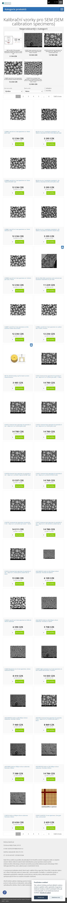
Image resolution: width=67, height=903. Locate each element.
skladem (48, 88)
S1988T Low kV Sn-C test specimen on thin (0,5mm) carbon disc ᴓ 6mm (17, 327)
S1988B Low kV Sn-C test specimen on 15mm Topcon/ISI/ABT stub (17, 181)
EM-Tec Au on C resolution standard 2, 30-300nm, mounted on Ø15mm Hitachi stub (48, 230)
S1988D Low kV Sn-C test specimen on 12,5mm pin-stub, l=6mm (18, 278)
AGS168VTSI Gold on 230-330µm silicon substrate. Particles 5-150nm (47, 620)
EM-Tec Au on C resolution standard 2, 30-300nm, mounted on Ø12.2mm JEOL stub (48, 181)
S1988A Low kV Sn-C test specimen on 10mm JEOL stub (17, 132)
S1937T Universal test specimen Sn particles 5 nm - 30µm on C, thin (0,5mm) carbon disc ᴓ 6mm (49, 524)
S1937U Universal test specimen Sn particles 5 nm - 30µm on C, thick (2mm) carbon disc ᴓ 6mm (18, 572)
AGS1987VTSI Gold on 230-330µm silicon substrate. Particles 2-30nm (47, 767)
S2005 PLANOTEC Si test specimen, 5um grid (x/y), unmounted (48, 816)
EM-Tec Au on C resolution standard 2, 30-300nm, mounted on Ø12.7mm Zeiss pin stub (48, 132)
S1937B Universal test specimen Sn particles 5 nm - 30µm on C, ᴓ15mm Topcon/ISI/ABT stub (18, 474)
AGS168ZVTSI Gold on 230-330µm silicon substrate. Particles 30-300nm (47, 571)
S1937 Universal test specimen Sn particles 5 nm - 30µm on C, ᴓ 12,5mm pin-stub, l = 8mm (48, 376)
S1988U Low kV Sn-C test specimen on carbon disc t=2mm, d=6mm (49, 327)
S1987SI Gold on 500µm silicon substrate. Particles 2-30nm (16, 816)
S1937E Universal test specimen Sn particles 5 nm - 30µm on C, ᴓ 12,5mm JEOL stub (18, 425)
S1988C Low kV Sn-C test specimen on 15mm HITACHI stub (17, 230)
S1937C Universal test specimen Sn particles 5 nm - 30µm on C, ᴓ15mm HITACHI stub (49, 474)
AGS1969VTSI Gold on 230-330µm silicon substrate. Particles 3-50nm (16, 718)
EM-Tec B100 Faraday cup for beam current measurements (17, 376)
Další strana (58, 96)
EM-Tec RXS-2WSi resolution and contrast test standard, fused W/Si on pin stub (49, 278)
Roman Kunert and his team (16, 899)
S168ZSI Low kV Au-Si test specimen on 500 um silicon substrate (18, 620)
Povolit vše (41, 897)
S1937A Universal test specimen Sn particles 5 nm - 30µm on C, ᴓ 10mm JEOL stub (49, 425)
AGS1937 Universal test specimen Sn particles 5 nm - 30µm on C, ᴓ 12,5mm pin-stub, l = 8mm (49, 719)
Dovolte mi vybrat (45, 893)
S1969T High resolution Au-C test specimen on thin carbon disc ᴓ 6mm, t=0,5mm (49, 669)
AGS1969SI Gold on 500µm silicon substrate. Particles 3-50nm (17, 767)
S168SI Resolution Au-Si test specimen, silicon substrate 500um (18, 669)
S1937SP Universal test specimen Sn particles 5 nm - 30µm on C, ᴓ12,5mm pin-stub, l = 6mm (18, 523)
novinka (48, 90)
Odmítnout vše (56, 897)
